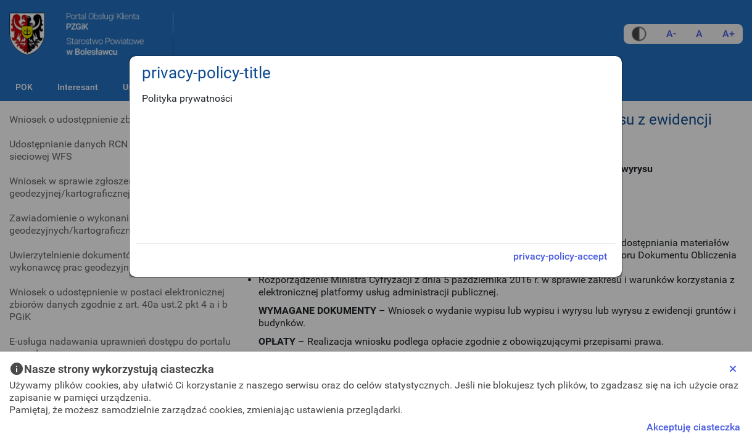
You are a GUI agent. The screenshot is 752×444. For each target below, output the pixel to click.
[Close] (733, 368)
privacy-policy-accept (560, 256)
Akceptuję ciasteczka (693, 427)
